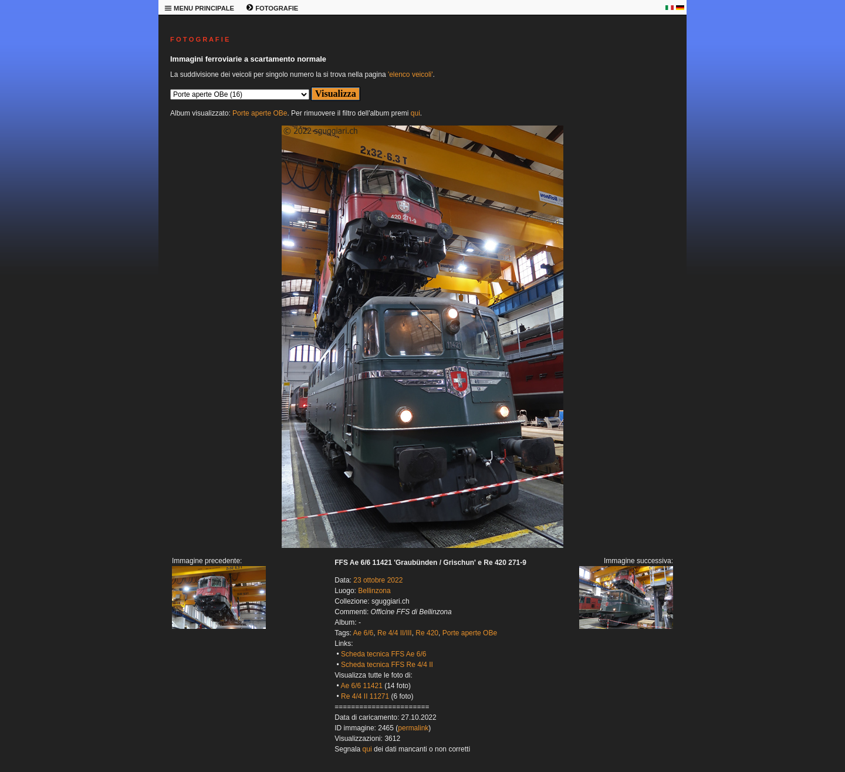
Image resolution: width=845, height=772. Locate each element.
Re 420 (426, 633)
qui (415, 113)
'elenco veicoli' (410, 74)
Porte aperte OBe (259, 113)
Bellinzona (374, 591)
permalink (413, 728)
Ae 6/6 (363, 633)
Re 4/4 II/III (394, 633)
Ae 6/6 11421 (361, 686)
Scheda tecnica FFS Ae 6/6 (383, 654)
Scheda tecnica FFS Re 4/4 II (387, 665)
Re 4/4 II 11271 (365, 696)
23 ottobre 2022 (378, 580)
